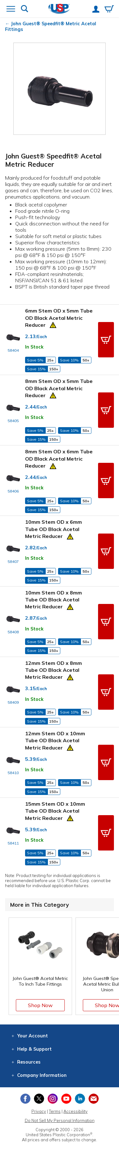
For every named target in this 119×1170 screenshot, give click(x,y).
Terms (55, 1111)
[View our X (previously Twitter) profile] (39, 1098)
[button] (106, 339)
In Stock (34, 347)
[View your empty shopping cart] (109, 9)
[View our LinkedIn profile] (80, 1098)
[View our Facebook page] (25, 1098)
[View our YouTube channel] (66, 1098)
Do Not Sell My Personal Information (60, 1120)
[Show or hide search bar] (24, 9)
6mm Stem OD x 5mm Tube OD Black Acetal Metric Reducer (59, 317)
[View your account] (95, 10)
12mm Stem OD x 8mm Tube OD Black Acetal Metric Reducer (53, 670)
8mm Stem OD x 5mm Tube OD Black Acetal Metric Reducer (59, 388)
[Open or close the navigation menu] (11, 9)
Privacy (38, 1111)
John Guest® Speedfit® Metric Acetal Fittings (50, 26)
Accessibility (75, 1111)
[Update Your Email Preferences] (93, 1098)
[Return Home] (59, 9)
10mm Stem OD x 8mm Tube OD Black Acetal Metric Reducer (53, 599)
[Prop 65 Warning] (53, 324)
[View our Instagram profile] (52, 1098)
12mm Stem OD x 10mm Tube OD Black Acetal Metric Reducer (55, 740)
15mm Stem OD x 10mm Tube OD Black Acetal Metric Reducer (55, 811)
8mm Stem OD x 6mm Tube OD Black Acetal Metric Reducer (59, 458)
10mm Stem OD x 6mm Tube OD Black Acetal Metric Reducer (53, 529)
